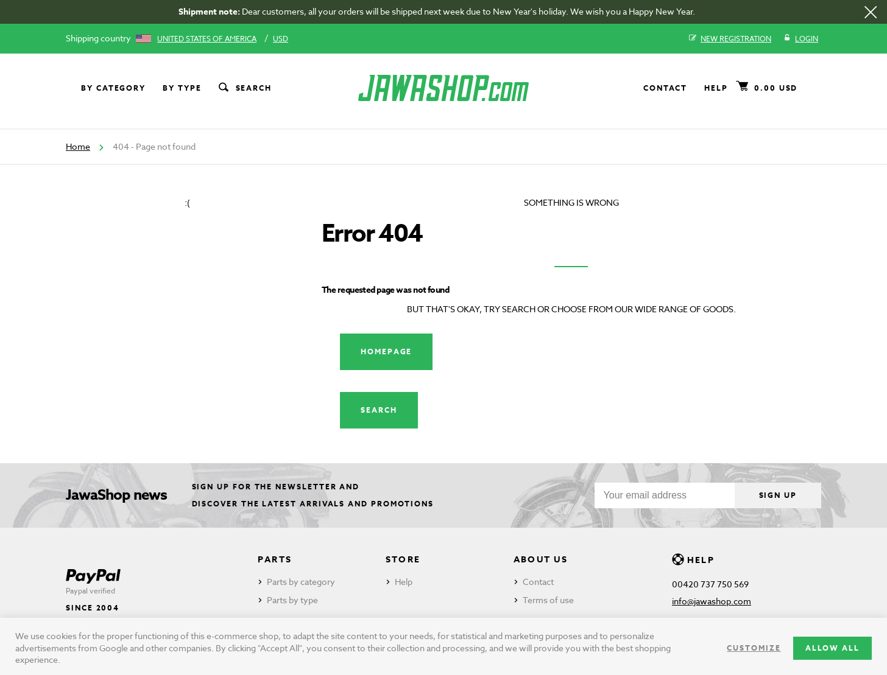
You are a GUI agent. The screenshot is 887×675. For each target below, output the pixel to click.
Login (800, 38)
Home (78, 146)
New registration (730, 38)
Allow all (832, 648)
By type (182, 88)
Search (244, 88)
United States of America (206, 38)
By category (113, 88)
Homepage (386, 351)
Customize (753, 648)
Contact (665, 88)
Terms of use (548, 600)
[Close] (870, 12)
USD (280, 38)
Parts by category (301, 581)
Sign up (778, 495)
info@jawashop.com (711, 601)
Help (716, 88)
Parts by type (292, 600)
